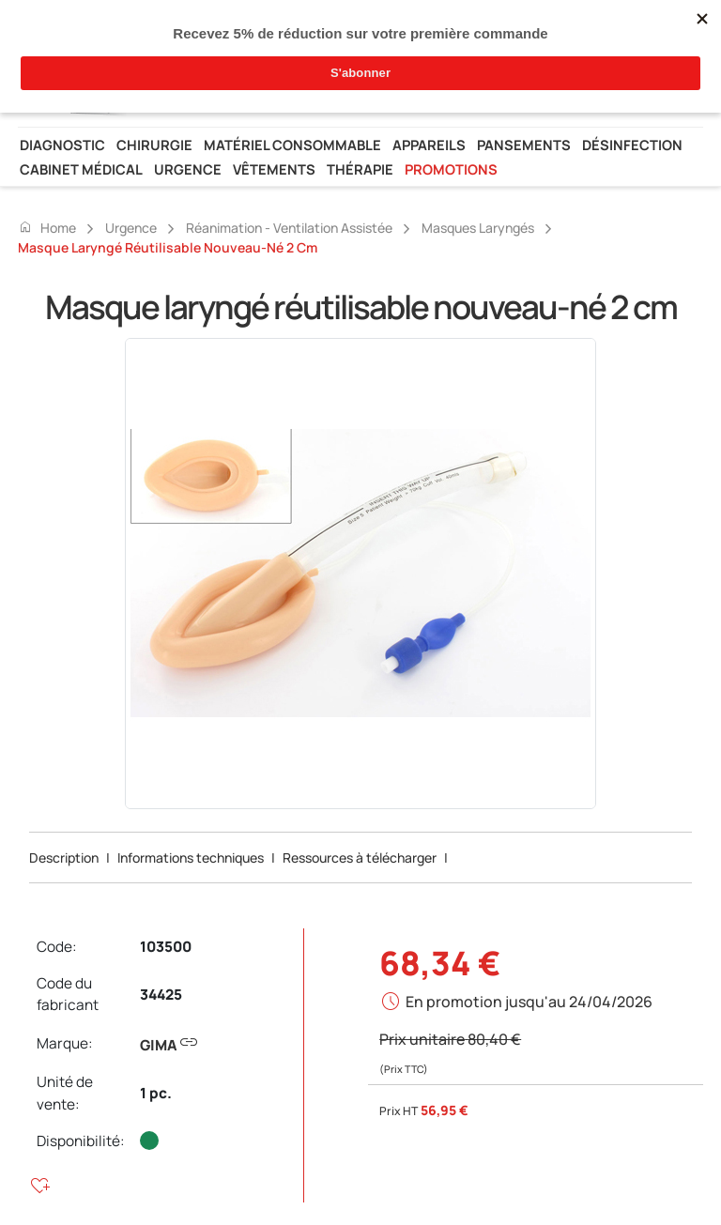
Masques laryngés (478, 228)
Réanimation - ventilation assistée (289, 228)
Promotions (451, 169)
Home (47, 227)
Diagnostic (62, 144)
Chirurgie (154, 144)
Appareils (429, 144)
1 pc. (156, 1093)
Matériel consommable (292, 144)
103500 (166, 947)
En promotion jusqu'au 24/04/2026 (529, 1001)
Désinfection (632, 144)
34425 (161, 994)
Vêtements (274, 169)
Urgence (188, 169)
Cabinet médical (81, 169)
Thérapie (360, 169)
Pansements (524, 144)
